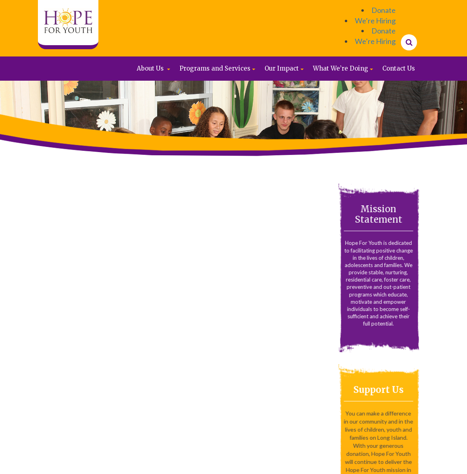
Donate (383, 10)
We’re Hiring (375, 20)
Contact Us (398, 68)
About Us (150, 68)
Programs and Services (214, 68)
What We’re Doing (340, 68)
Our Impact (282, 68)
